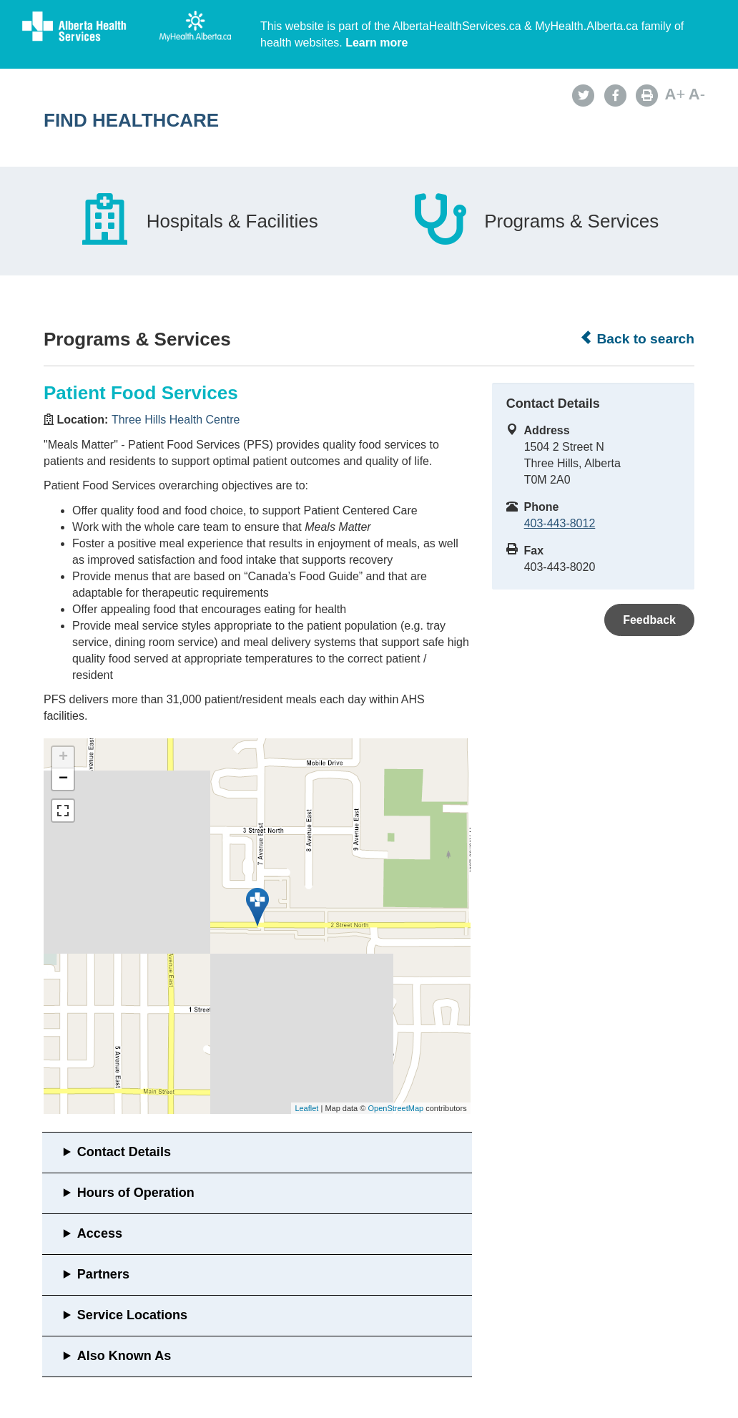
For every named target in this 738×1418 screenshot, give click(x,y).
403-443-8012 (560, 523)
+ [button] (63, 757)
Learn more (376, 42)
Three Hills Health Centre (176, 420)
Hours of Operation (136, 1192)
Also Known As (124, 1356)
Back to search (636, 338)
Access (99, 1233)
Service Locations (132, 1315)
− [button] (63, 779)
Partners (103, 1274)
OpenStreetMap (395, 1108)
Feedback (649, 620)
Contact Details (124, 1152)
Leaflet (306, 1108)
